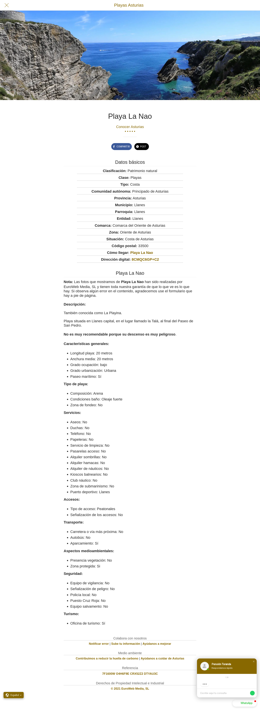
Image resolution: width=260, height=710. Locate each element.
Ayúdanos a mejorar (157, 643)
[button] (253, 661)
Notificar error (99, 643)
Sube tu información (125, 643)
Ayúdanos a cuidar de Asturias (162, 658)
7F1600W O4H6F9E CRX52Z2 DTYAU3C (130, 673)
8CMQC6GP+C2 (145, 259)
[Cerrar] (7, 5)
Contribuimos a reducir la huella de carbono (107, 658)
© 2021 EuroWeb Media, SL (130, 688)
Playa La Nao (141, 253)
